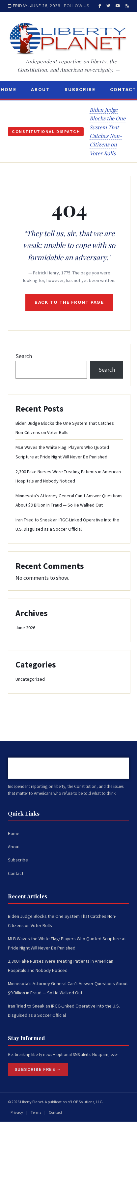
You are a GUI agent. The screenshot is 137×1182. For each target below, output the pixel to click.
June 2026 (25, 628)
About (40, 89)
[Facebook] (99, 5)
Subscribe (80, 89)
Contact (15, 873)
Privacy (17, 1112)
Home (13, 833)
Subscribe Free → (37, 1069)
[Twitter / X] (108, 5)
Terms (36, 1112)
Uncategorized (30, 679)
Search (23, 356)
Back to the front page (69, 302)
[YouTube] (118, 5)
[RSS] (127, 5)
